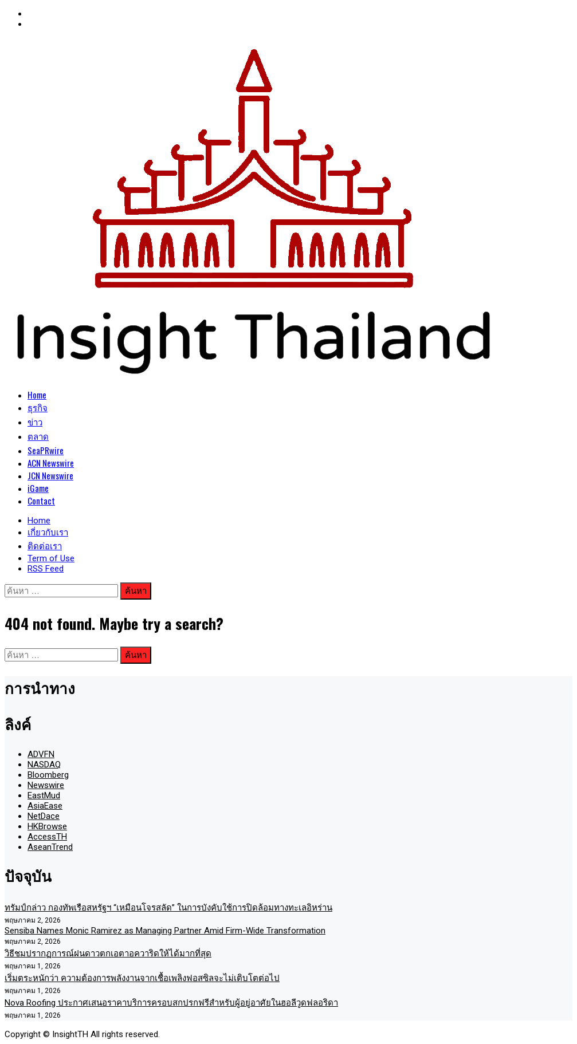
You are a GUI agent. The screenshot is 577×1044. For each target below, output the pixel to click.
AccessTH (47, 837)
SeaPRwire (46, 450)
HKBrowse (47, 826)
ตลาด (38, 436)
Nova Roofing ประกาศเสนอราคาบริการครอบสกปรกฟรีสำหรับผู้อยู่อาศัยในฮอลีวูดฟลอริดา (171, 1003)
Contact (41, 500)
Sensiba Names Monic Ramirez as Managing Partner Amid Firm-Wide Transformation (165, 930)
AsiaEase (45, 806)
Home (37, 394)
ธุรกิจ (38, 407)
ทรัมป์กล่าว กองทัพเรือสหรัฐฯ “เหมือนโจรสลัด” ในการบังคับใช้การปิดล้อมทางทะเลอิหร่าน (168, 908)
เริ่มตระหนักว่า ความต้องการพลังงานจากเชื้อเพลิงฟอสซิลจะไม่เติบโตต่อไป (142, 978)
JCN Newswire (50, 475)
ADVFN (41, 754)
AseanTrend (50, 847)
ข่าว (35, 421)
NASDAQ (44, 764)
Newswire (46, 785)
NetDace (44, 816)
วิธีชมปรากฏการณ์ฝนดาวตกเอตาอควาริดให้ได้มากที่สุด (108, 953)
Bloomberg (48, 775)
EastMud (44, 795)
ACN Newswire (51, 462)
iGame (38, 488)
